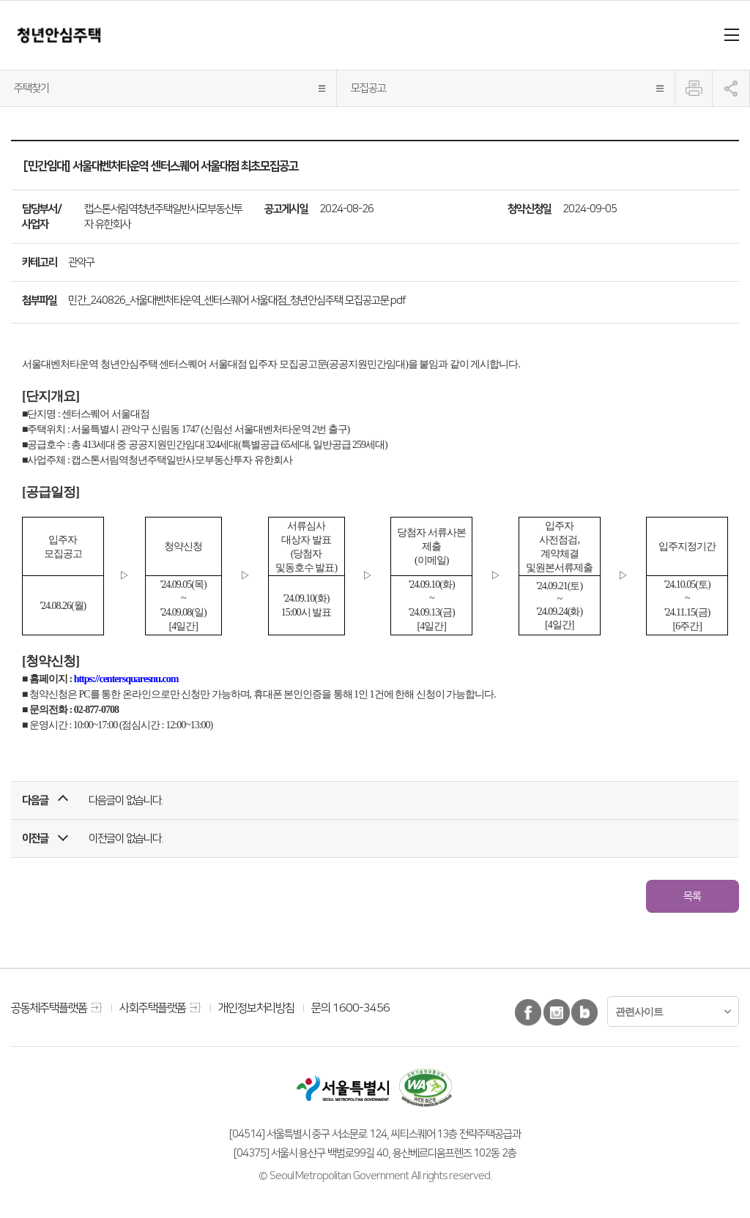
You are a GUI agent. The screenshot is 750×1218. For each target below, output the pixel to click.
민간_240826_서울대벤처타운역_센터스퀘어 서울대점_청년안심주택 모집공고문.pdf (237, 300)
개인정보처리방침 (256, 1008)
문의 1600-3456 (350, 1008)
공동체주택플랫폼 (49, 1008)
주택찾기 (31, 87)
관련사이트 (639, 1011)
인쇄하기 (694, 88)
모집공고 (368, 87)
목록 (692, 896)
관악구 (81, 262)
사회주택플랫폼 (152, 1008)
